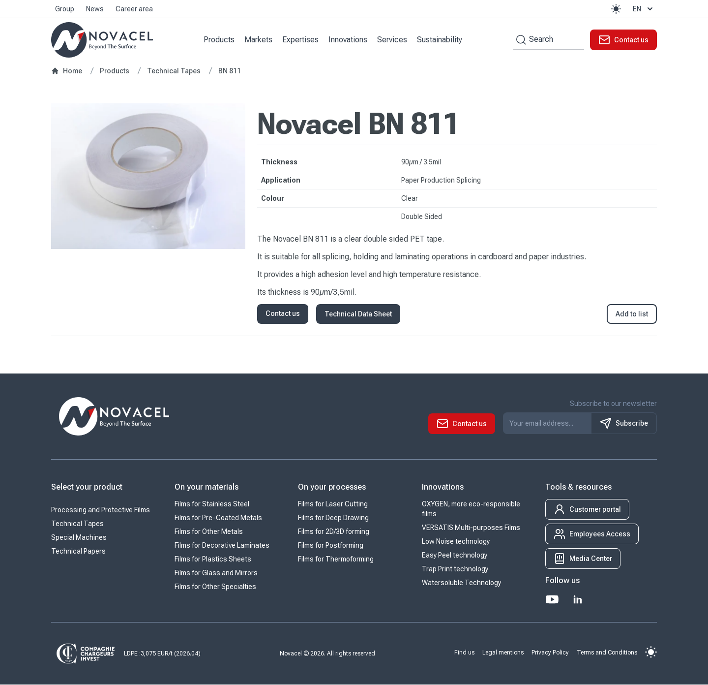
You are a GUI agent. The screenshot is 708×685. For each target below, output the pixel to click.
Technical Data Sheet (358, 314)
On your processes (332, 487)
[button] (616, 9)
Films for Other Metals (209, 532)
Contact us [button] (283, 314)
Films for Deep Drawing (333, 518)
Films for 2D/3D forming (333, 532)
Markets (259, 39)
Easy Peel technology (454, 556)
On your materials (206, 487)
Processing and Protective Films (100, 510)
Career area (134, 9)
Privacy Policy (550, 652)
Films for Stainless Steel (212, 504)
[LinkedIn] (578, 600)
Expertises (301, 39)
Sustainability (440, 39)
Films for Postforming (330, 546)
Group (64, 9)
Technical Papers (78, 552)
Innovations (348, 39)
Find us (464, 652)
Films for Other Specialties (215, 587)
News (95, 9)
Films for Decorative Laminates (222, 546)
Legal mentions (503, 652)
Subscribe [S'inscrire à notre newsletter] (624, 424)
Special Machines (79, 538)
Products (219, 39)
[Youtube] (552, 600)
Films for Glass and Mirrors (216, 573)
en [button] (644, 9)
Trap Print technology (455, 569)
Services (393, 39)
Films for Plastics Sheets (213, 559)
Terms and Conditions (607, 652)
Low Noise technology (456, 542)
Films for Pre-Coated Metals (218, 518)
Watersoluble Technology (461, 583)
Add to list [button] (632, 314)
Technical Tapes (77, 524)
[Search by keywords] (519, 40)
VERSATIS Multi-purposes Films (471, 528)
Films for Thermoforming (336, 559)
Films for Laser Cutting (333, 504)
